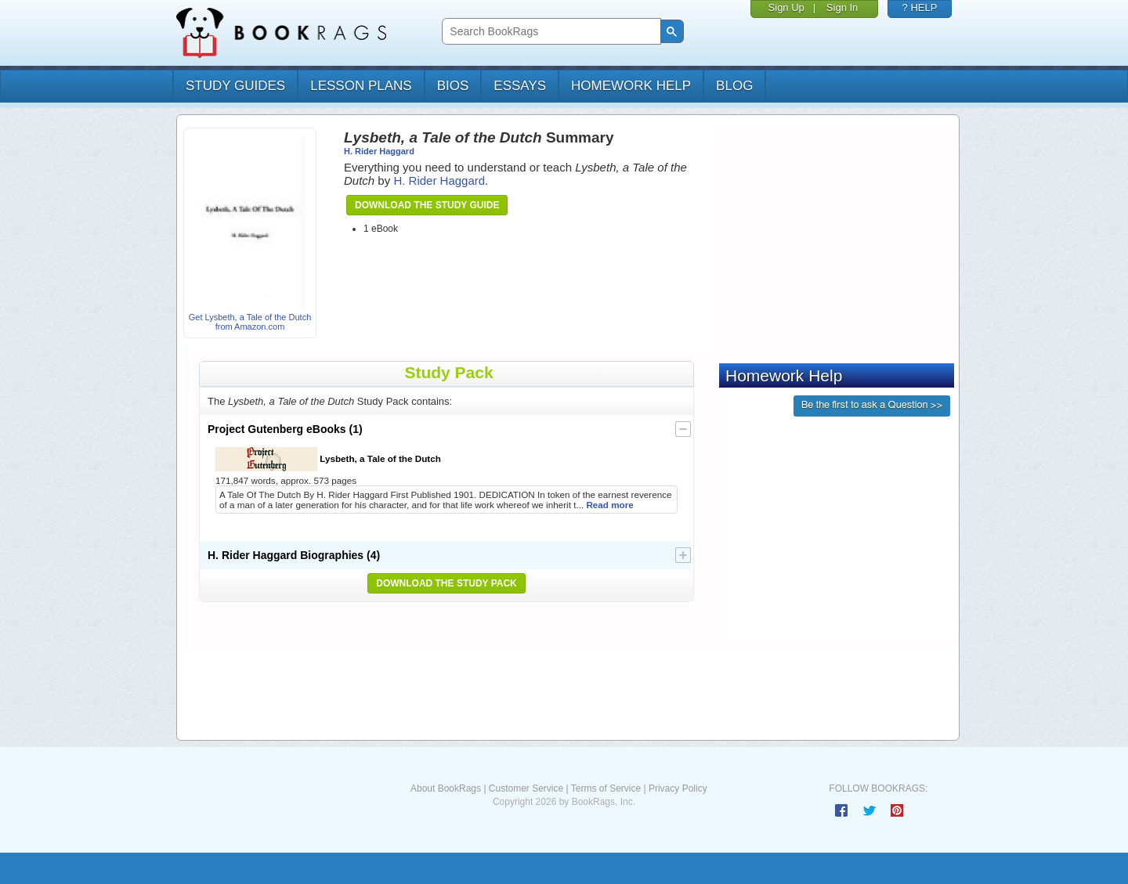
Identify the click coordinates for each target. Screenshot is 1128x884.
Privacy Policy (678, 788)
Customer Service (526, 788)
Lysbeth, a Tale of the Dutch (328, 459)
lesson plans (360, 85)
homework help (631, 85)
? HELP (920, 7)
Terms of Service (606, 788)
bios (453, 85)
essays (520, 85)
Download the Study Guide (427, 205)
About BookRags (445, 788)
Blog (734, 85)
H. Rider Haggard (379, 151)
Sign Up (786, 7)
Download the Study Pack (446, 583)
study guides (235, 85)
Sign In (842, 7)
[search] (549, 32)
